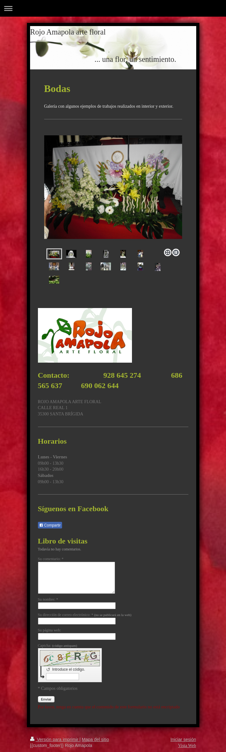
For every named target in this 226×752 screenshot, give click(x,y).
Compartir (50, 525)
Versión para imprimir (55, 739)
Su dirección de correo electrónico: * (85, 615)
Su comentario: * (51, 559)
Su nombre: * (48, 599)
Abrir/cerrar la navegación (113, 8)
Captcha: (57, 645)
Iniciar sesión (183, 739)
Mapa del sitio (95, 739)
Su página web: (49, 630)
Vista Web (187, 745)
